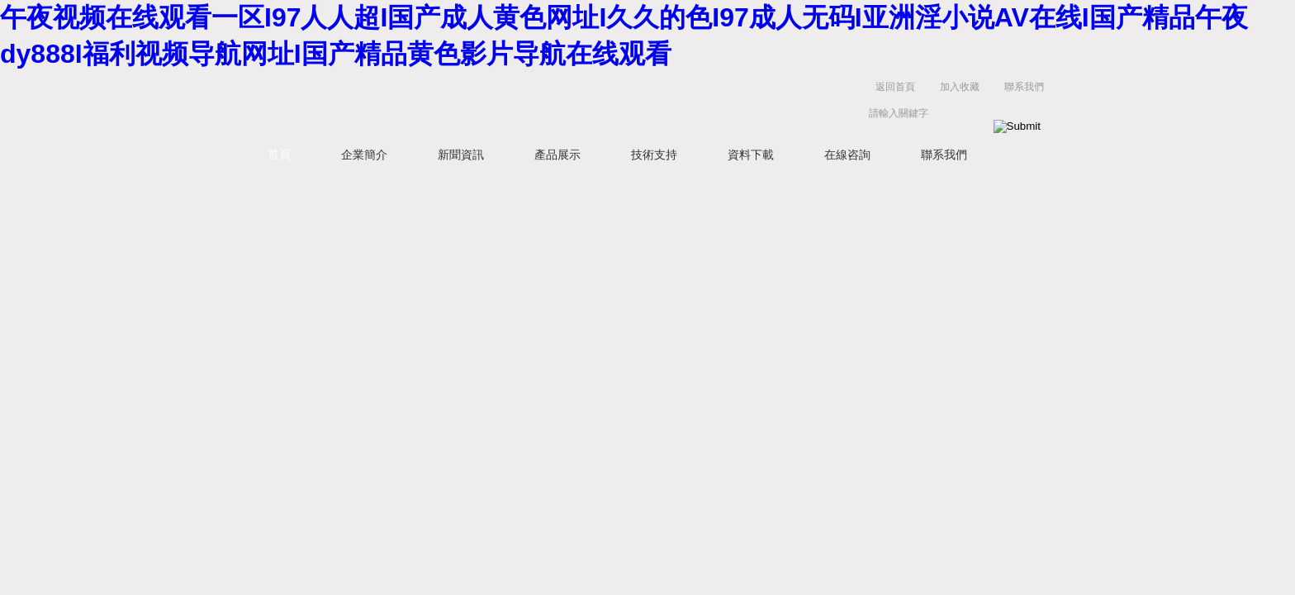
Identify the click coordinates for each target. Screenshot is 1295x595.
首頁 (279, 154)
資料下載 (751, 154)
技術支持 (654, 154)
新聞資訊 (461, 154)
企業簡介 (364, 154)
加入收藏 (960, 87)
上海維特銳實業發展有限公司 (499, 104)
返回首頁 (895, 87)
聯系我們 (1024, 87)
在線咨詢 (847, 154)
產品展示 (557, 154)
